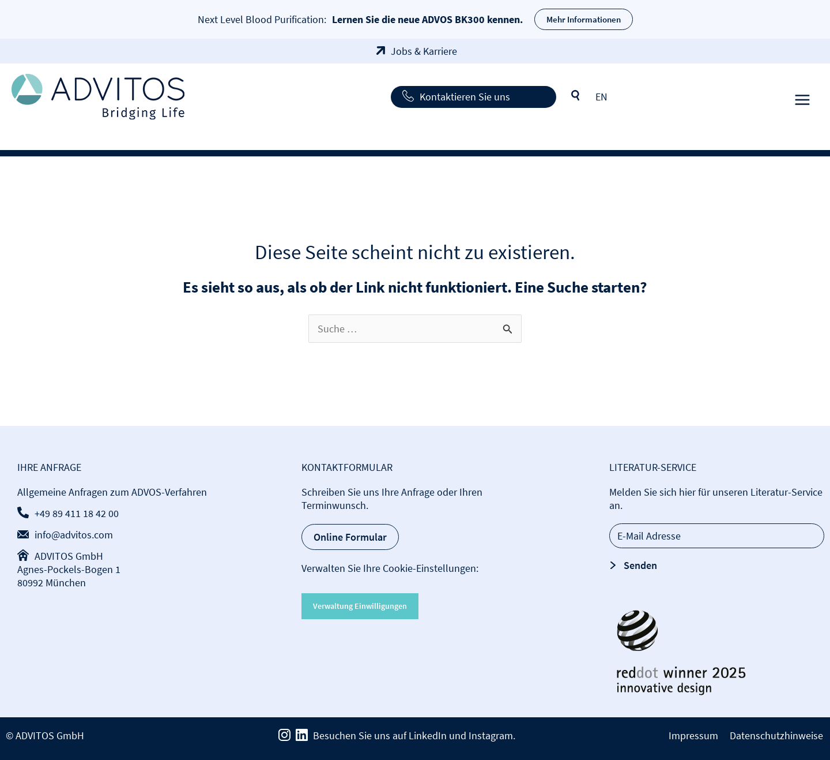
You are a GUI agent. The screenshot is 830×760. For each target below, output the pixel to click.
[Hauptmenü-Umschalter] (802, 96)
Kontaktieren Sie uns (465, 96)
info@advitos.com (74, 534)
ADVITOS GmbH (69, 556)
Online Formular (350, 537)
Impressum (695, 735)
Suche (576, 96)
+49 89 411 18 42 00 (77, 513)
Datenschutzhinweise (777, 735)
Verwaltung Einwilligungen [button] (360, 606)
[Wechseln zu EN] (601, 96)
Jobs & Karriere (424, 51)
